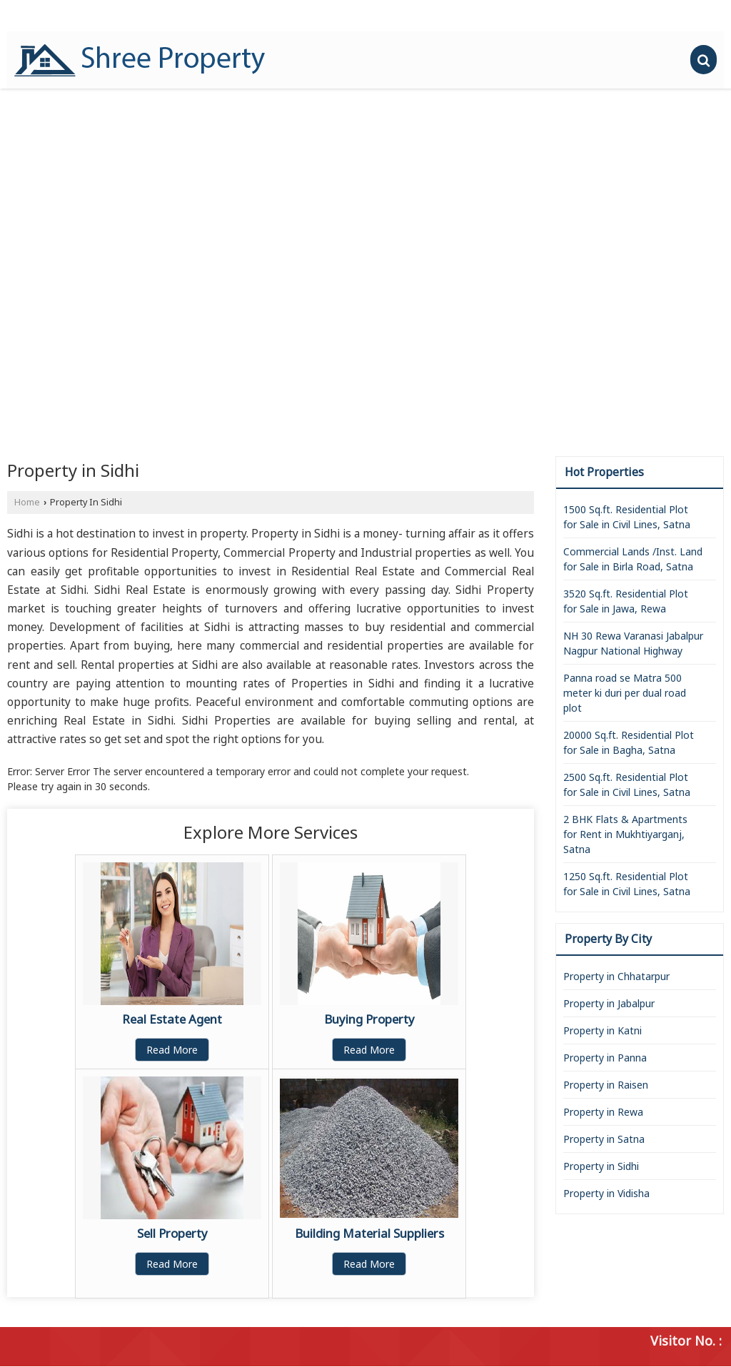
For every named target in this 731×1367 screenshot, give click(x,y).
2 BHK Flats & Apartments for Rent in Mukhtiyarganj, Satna (625, 834)
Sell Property (172, 1233)
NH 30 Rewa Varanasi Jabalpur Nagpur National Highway (633, 643)
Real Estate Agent (172, 1019)
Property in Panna (605, 1057)
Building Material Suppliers (369, 1233)
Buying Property (369, 1019)
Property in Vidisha (606, 1193)
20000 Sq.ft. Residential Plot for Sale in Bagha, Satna (628, 742)
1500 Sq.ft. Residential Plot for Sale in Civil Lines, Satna (626, 517)
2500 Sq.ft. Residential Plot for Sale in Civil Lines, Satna (626, 784)
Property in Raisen (605, 1084)
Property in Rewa (603, 1112)
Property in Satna (604, 1139)
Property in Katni (602, 1030)
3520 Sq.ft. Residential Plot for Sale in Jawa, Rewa (625, 601)
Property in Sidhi (601, 1166)
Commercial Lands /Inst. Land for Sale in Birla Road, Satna (632, 559)
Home (27, 502)
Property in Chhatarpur (616, 976)
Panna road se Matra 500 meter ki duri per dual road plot (624, 693)
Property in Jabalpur (609, 1003)
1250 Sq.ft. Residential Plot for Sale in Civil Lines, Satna (626, 883)
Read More (172, 1049)
